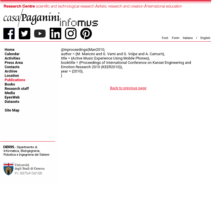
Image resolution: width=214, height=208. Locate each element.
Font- (165, 38)
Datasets (12, 101)
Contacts (12, 67)
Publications (15, 80)
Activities (12, 58)
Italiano (188, 38)
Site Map (12, 110)
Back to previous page (128, 88)
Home (9, 49)
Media (10, 93)
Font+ (176, 38)
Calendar (12, 54)
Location (12, 75)
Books (10, 84)
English (205, 38)
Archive (11, 71)
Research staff (17, 88)
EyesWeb (12, 97)
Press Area (14, 62)
